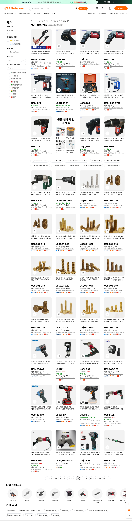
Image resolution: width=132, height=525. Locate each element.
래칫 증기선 (95, 161)
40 (78, 478)
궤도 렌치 (55, 515)
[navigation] (17, 249)
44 (95, 478)
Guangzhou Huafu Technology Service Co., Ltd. (90, 467)
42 (86, 478)
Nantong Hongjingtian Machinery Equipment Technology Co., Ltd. (90, 108)
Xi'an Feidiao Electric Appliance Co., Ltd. (41, 66)
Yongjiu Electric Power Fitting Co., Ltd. (114, 374)
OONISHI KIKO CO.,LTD (112, 465)
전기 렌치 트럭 (77, 510)
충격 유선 (11, 510)
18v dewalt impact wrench (92, 165)
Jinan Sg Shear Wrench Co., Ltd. (66, 66)
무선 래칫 (64, 510)
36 (60, 478)
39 (73, 478)
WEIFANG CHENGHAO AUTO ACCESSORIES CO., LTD (66, 419)
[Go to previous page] (47, 478)
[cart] (103, 9)
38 (69, 478)
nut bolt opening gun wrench (97, 510)
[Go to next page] (109, 478)
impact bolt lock (59, 165)
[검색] (83, 8)
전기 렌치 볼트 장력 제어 (40, 165)
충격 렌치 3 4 (42, 515)
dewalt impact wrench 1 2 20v (29, 510)
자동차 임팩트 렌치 (14, 515)
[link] (129, 504)
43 (91, 478)
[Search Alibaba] (52, 8)
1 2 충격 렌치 (56, 161)
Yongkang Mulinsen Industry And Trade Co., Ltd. (66, 109)
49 (104, 478)
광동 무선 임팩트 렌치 (112, 161)
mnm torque (74, 165)
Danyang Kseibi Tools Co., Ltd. (90, 423)
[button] (76, 8)
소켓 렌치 (29, 515)
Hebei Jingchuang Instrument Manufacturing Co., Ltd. (114, 108)
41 (82, 478)
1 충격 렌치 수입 (50, 510)
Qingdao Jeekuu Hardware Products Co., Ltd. (90, 205)
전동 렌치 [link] (66, 21)
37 (64, 478)
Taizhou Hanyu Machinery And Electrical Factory (66, 207)
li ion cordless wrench (39, 161)
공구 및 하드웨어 (44, 21)
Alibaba (32, 21)
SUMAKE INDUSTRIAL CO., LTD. (41, 374)
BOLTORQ (59, 465)
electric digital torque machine (76, 161)
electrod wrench (112, 165)
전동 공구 (56, 21)
